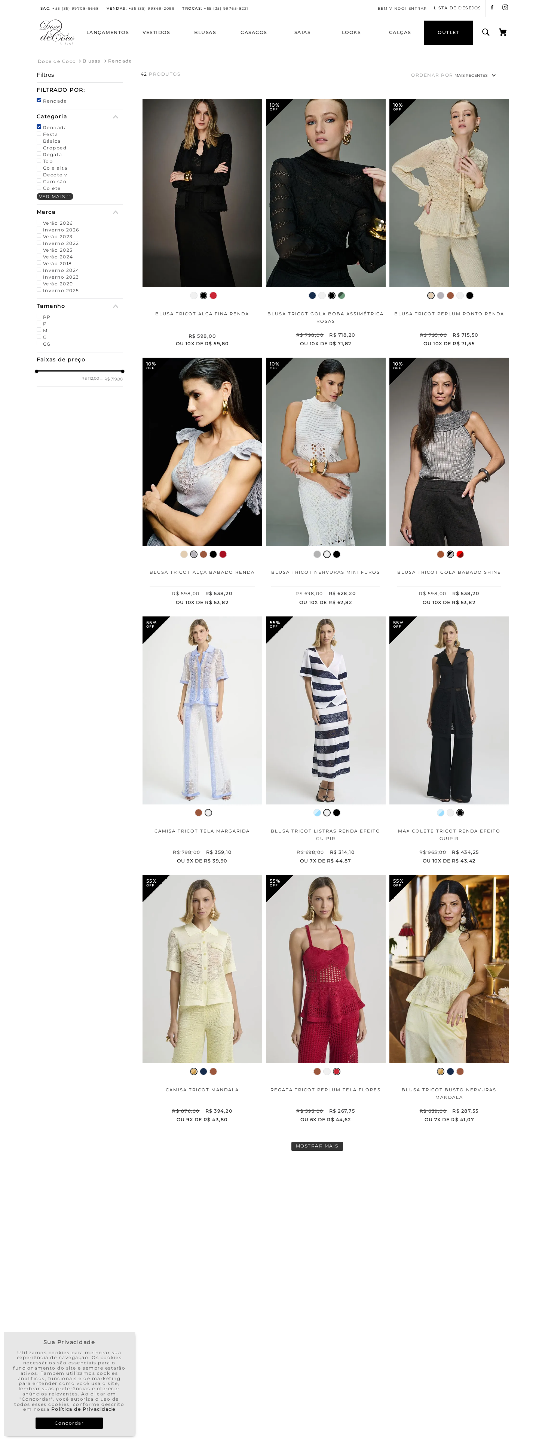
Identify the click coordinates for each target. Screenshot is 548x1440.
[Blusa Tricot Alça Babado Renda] (202, 482)
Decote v (55, 175)
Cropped (55, 148)
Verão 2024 (58, 257)
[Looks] (351, 33)
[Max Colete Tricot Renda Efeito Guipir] (449, 741)
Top (48, 161)
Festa (50, 134)
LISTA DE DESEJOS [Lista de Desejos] (457, 8)
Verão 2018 (57, 263)
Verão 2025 (58, 250)
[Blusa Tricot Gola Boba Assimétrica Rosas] (326, 224)
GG (47, 344)
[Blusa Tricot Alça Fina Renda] (202, 224)
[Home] (57, 43)
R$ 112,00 (90, 378)
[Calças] (400, 33)
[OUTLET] (448, 33)
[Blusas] (205, 33)
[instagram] (505, 8)
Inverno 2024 (61, 270)
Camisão (55, 181)
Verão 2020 (58, 284)
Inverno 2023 (61, 277)
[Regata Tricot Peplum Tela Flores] (326, 1000)
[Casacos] (253, 33)
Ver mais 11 (55, 196)
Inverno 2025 (61, 290)
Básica (52, 141)
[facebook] (492, 8)
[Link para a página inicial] (57, 61)
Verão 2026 (58, 223)
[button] (80, 90)
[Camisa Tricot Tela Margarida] (202, 741)
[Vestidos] (156, 33)
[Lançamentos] (107, 33)
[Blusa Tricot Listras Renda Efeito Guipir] (326, 741)
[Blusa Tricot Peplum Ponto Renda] (449, 224)
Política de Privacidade (83, 1409)
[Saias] (302, 33)
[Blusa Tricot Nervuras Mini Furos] (326, 482)
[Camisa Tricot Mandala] (202, 1000)
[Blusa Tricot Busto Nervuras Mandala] (449, 1000)
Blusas (92, 61)
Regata (52, 154)
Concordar (69, 1423)
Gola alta (55, 168)
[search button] (486, 32)
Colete (52, 188)
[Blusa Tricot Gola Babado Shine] (449, 482)
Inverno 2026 (61, 230)
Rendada (120, 61)
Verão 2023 (58, 236)
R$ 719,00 (111, 379)
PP (47, 317)
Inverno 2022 (61, 243)
